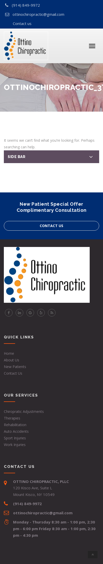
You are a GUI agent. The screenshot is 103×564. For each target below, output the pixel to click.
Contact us (22, 23)
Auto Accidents (16, 431)
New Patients (15, 366)
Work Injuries (15, 444)
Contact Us (13, 373)
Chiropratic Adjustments (24, 411)
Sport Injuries (15, 438)
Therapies (12, 418)
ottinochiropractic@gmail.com (38, 14)
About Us (11, 360)
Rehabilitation (15, 424)
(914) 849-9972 (26, 5)
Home (9, 353)
